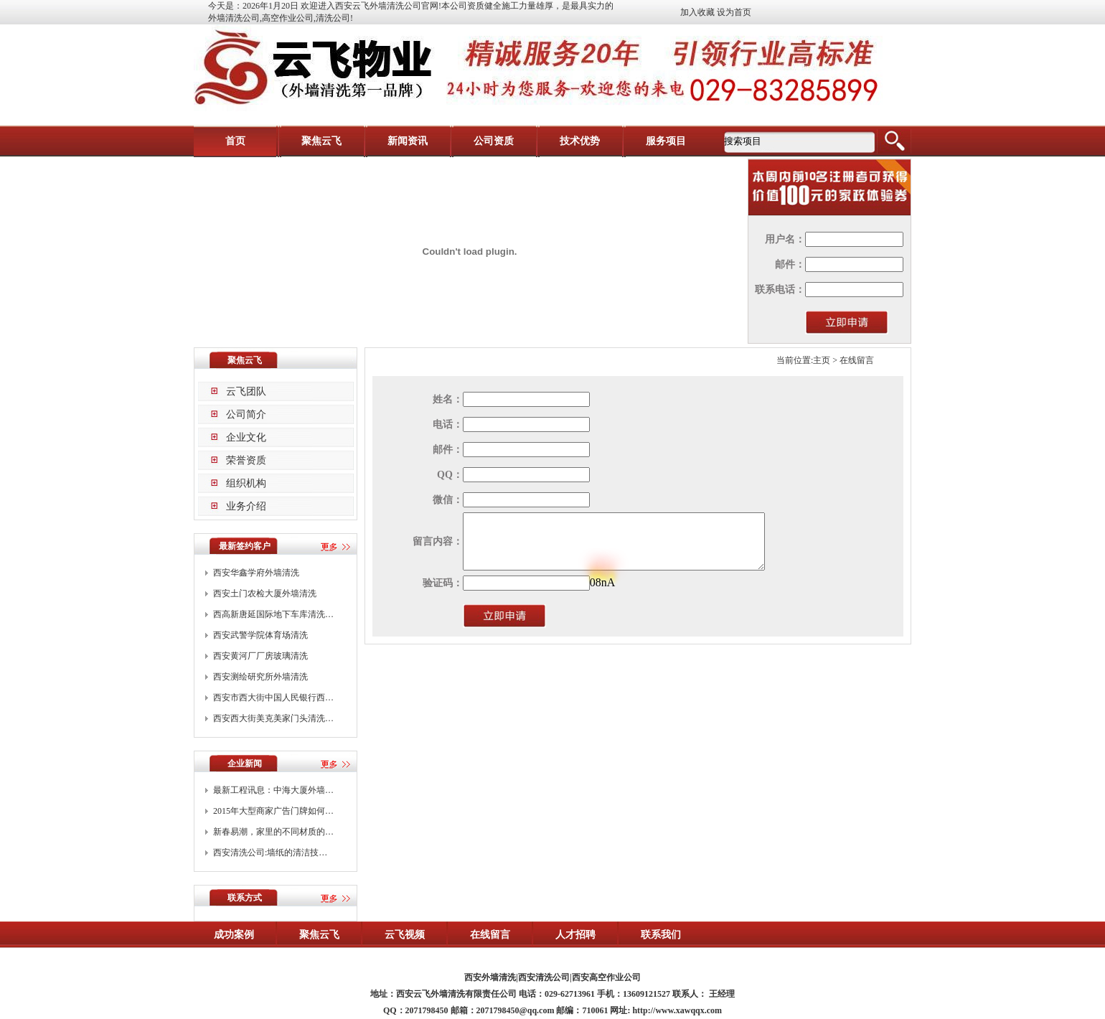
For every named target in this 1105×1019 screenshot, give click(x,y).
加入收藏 (697, 12)
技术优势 (580, 141)
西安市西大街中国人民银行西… (273, 697)
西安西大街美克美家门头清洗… (273, 718)
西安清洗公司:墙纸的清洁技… (270, 852)
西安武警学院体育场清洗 (260, 635)
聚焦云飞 (321, 141)
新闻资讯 (407, 141)
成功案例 (234, 934)
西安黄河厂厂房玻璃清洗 (260, 656)
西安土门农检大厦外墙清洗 (264, 593)
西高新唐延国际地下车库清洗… (273, 614)
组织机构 (246, 483)
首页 (235, 141)
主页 (821, 360)
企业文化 (246, 437)
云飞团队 (246, 391)
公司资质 (494, 141)
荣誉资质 (246, 460)
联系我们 (661, 934)
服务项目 (666, 141)
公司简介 (246, 414)
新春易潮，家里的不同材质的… (273, 832)
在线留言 (490, 934)
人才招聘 (575, 934)
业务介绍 (246, 506)
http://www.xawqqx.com (677, 1010)
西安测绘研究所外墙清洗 (260, 677)
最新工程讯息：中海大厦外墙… (273, 790)
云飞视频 (405, 934)
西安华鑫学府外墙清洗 (256, 573)
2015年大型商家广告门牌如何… (273, 811)
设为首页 (734, 12)
